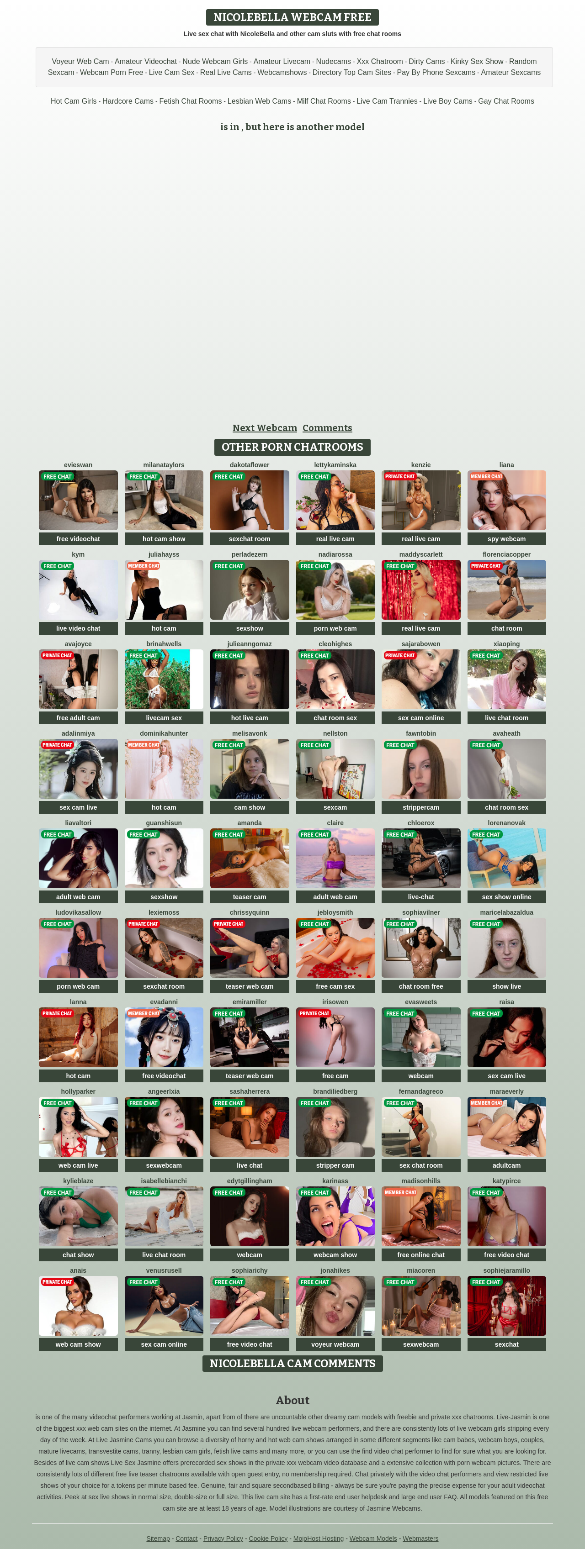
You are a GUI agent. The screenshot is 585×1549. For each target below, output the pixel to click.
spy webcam (507, 539)
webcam (421, 1076)
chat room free (421, 986)
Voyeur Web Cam (80, 61)
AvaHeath (507, 733)
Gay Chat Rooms (506, 101)
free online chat (421, 1255)
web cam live (78, 1165)
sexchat (507, 1344)
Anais (78, 1270)
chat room (506, 628)
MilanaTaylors (164, 465)
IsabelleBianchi (164, 1181)
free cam (335, 1076)
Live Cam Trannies (386, 101)
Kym (78, 554)
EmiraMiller (250, 1002)
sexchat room (250, 539)
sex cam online (421, 718)
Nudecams (333, 61)
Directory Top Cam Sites (352, 72)
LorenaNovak (507, 823)
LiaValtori (78, 823)
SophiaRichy (250, 1270)
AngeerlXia (164, 1091)
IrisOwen (335, 1002)
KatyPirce (507, 1181)
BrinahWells (163, 644)
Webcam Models (373, 1538)
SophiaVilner (421, 912)
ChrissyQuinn (250, 912)
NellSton (335, 733)
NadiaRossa (335, 554)
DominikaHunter (164, 733)
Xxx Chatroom (380, 61)
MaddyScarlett (421, 554)
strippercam (421, 807)
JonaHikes (335, 1270)
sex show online (507, 897)
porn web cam (335, 628)
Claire (335, 823)
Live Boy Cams (448, 101)
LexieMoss (164, 912)
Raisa (506, 1002)
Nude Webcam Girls (215, 61)
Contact (186, 1538)
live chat (249, 1165)
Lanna (78, 1002)
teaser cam (249, 897)
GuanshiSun (164, 823)
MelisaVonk (249, 733)
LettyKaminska (335, 465)
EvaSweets (421, 1002)
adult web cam (78, 897)
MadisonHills (421, 1181)
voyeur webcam (335, 1344)
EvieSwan (78, 465)
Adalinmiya (78, 733)
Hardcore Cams (128, 101)
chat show (78, 1255)
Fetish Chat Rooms (190, 101)
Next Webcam (265, 427)
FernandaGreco (421, 1091)
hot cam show (164, 539)
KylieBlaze (78, 1181)
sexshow (249, 628)
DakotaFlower (249, 465)
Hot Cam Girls (73, 101)
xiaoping (507, 644)
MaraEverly (507, 1091)
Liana (507, 465)
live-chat (421, 897)
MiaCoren (421, 1270)
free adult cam (78, 718)
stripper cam (335, 1165)
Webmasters (420, 1538)
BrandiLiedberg (335, 1091)
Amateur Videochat (146, 61)
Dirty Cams (427, 61)
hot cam (164, 628)
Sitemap (158, 1538)
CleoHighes (335, 644)
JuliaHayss (164, 554)
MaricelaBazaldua (506, 912)
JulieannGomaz (250, 644)
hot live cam (249, 718)
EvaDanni (164, 1002)
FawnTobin (421, 733)
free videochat (78, 539)
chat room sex (335, 718)
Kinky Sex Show (477, 61)
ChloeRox (421, 823)
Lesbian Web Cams (259, 101)
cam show (249, 807)
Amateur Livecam (282, 61)
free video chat (506, 1255)
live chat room (506, 718)
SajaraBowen (421, 644)
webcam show (335, 1255)
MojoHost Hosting (318, 1538)
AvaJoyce (78, 644)
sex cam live (78, 807)
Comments (327, 427)
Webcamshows (282, 72)
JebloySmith (335, 912)
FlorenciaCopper (507, 554)
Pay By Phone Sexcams (436, 72)
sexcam (335, 807)
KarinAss (335, 1181)
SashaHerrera (249, 1091)
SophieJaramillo (506, 1270)
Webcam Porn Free (111, 72)
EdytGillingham (249, 1181)
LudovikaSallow (78, 912)
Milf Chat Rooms (324, 101)
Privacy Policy (223, 1538)
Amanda (250, 823)
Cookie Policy (268, 1538)
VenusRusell (164, 1270)
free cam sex (335, 986)
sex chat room (421, 1165)
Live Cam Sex (172, 72)
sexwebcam (164, 1165)
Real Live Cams (226, 72)
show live (506, 986)
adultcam (507, 1165)
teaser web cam (249, 986)
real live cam (335, 539)
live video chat (78, 628)
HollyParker (78, 1091)
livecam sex (164, 718)
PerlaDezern (250, 554)
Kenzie (421, 465)
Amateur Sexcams (511, 72)
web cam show (78, 1344)
